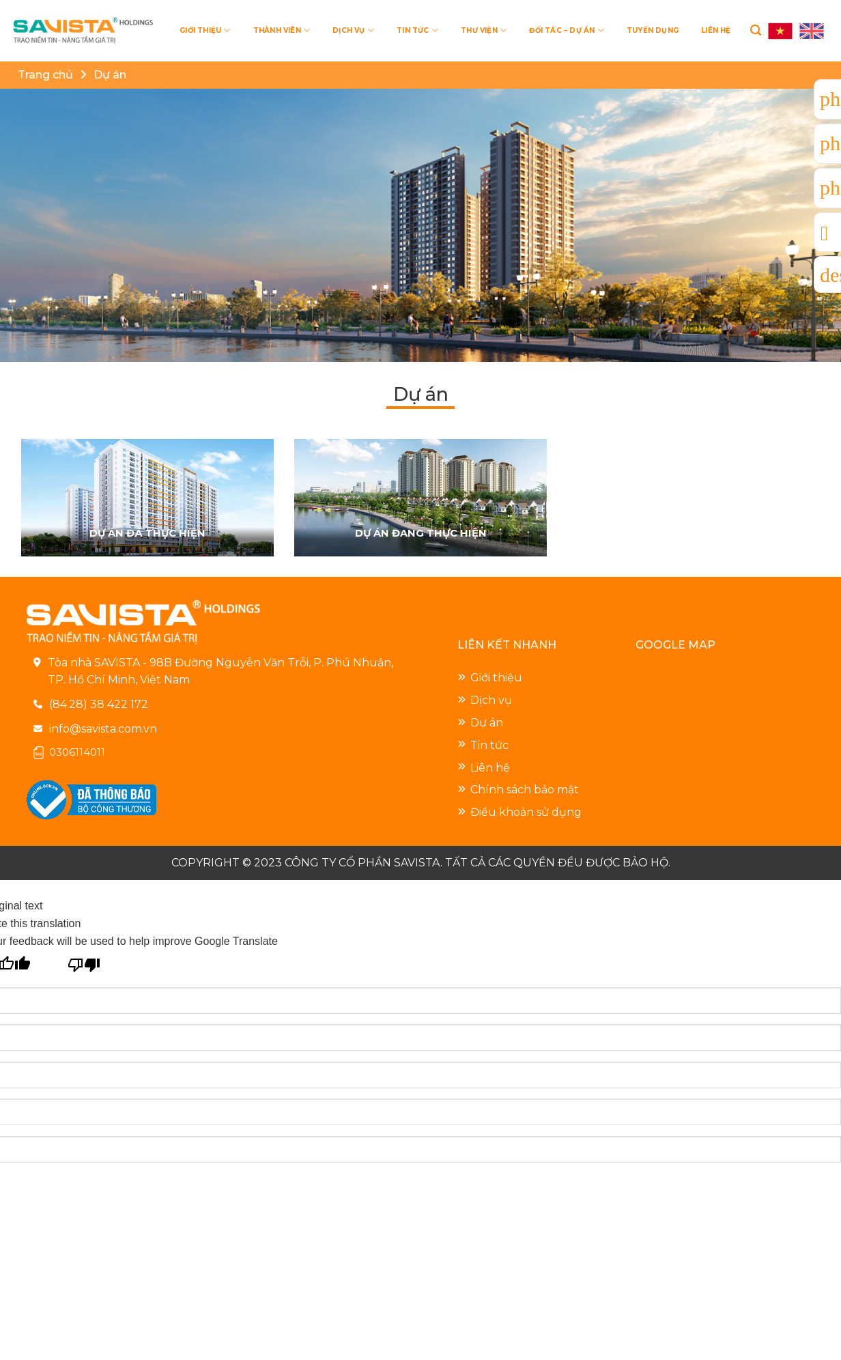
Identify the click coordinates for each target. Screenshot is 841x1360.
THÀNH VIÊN (281, 30)
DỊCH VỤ (353, 30)
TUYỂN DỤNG (653, 30)
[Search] (755, 30)
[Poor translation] (84, 963)
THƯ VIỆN (484, 30)
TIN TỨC (417, 30)
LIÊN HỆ (715, 30)
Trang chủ (45, 74)
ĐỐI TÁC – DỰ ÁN (566, 30)
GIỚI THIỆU (205, 30)
